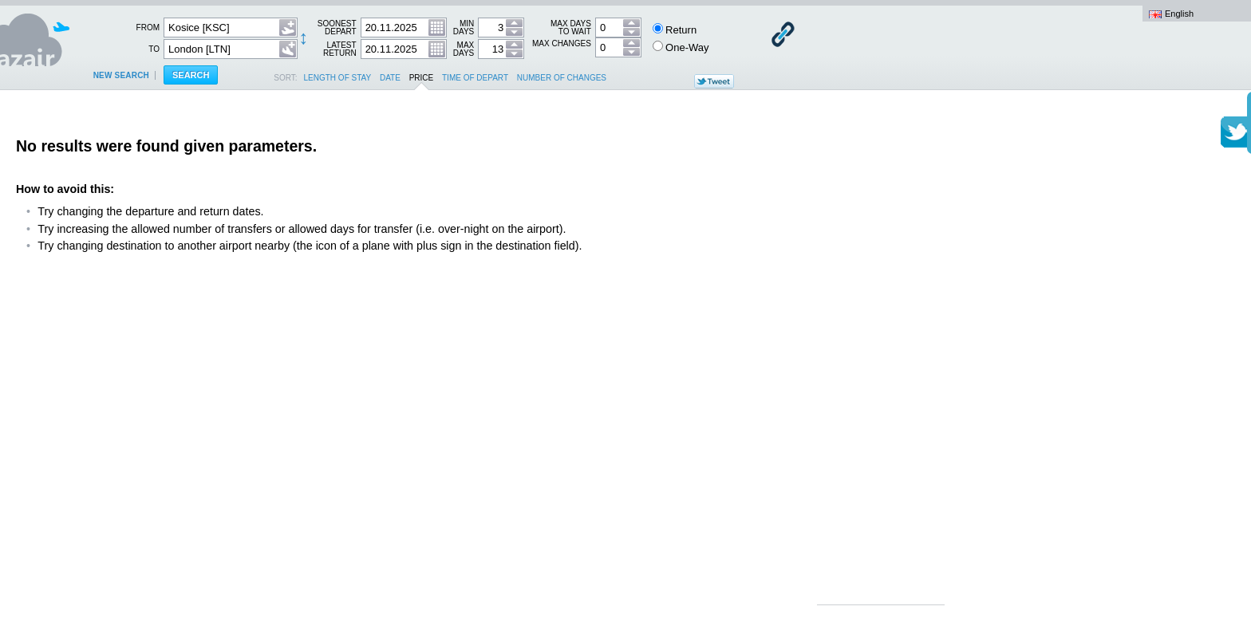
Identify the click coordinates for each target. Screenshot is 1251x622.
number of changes (561, 77)
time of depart (475, 77)
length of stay (338, 77)
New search (121, 75)
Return (675, 29)
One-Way (681, 47)
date (390, 77)
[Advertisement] (881, 359)
